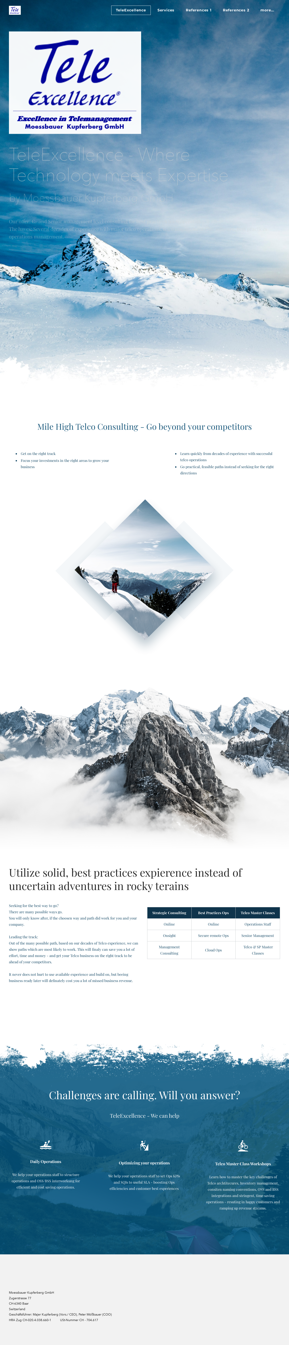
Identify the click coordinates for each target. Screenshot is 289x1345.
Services (165, 10)
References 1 (199, 10)
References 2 (236, 10)
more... (267, 10)
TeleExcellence (131, 10)
